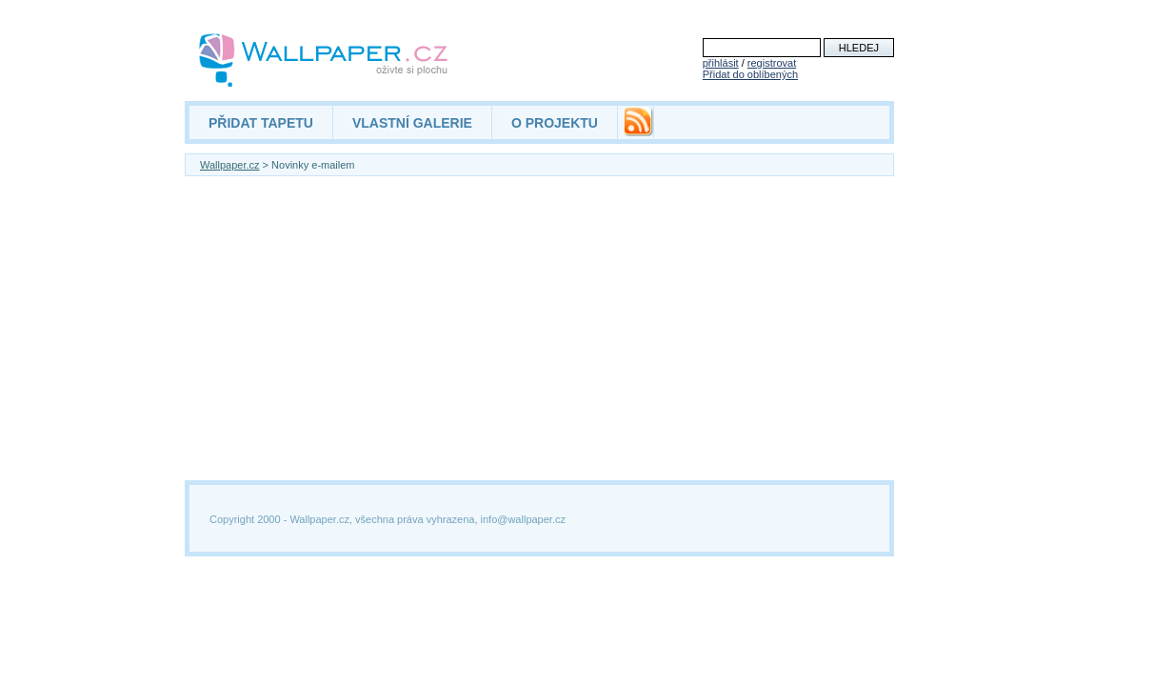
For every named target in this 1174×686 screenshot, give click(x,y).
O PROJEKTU (554, 123)
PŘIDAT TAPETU (261, 123)
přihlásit (721, 63)
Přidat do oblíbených (750, 74)
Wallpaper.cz (230, 165)
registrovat (771, 63)
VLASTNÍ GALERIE (412, 123)
